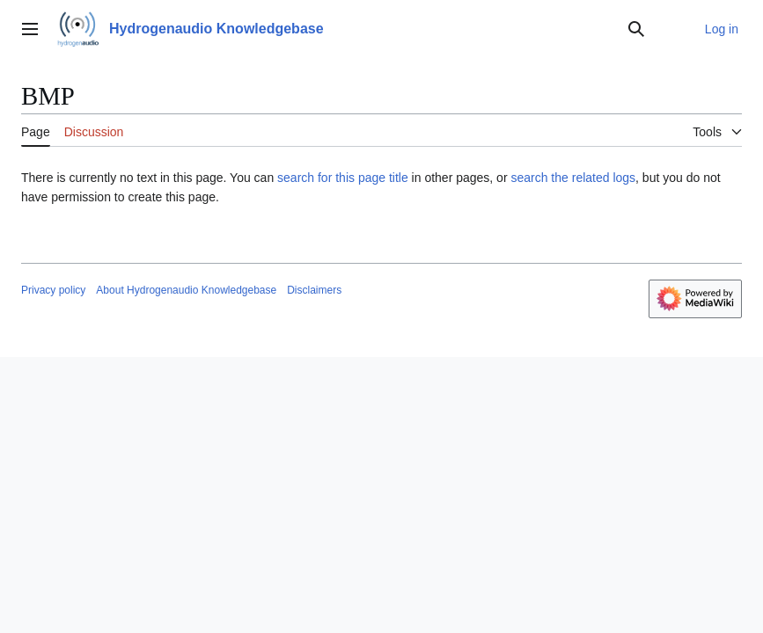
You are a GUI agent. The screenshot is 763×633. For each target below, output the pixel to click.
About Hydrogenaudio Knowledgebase (186, 290)
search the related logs (572, 178)
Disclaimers (314, 290)
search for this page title (342, 178)
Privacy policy (53, 290)
